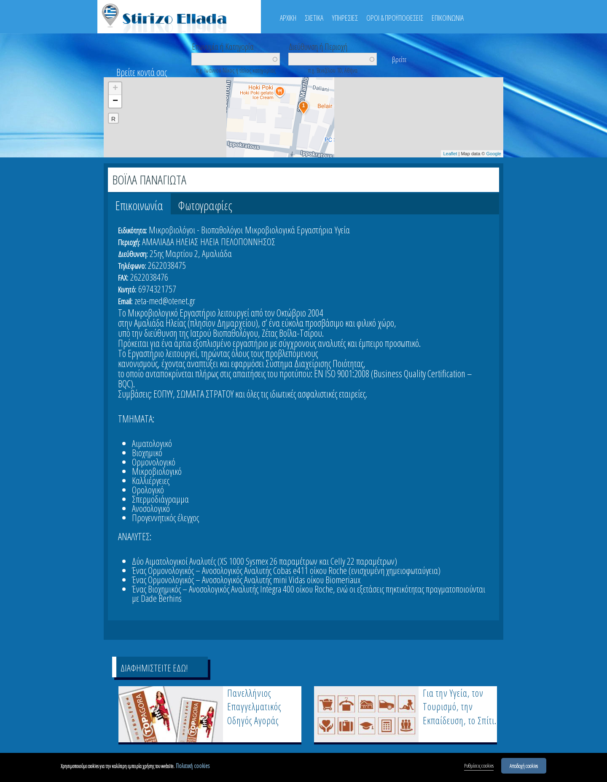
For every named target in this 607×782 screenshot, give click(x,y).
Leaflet (450, 153)
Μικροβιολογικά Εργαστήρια (289, 229)
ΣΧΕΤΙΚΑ (314, 18)
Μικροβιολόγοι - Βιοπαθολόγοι (196, 229)
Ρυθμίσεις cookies (479, 767)
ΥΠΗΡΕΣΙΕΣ (345, 18)
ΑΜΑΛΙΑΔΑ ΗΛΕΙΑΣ (170, 241)
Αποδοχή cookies (524, 767)
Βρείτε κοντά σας (141, 72)
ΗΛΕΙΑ (209, 241)
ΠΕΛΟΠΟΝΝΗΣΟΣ (248, 241)
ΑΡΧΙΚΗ (288, 18)
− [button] (115, 101)
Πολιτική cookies (192, 767)
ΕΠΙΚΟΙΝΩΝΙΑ (448, 18)
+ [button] (115, 88)
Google (493, 153)
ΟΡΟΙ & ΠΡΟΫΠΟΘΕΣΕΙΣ (394, 18)
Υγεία (342, 229)
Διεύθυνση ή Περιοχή (318, 46)
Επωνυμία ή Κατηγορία (223, 46)
